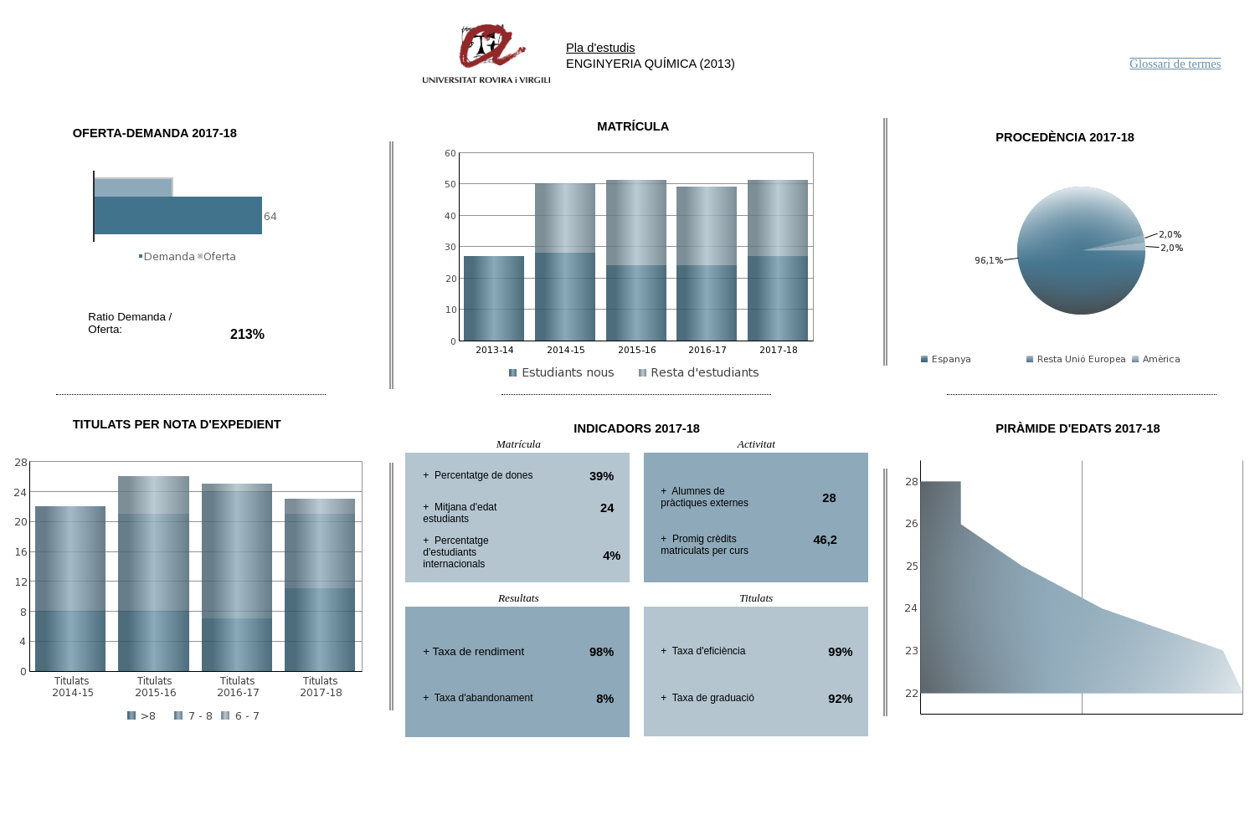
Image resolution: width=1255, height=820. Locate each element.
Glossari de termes (1175, 63)
